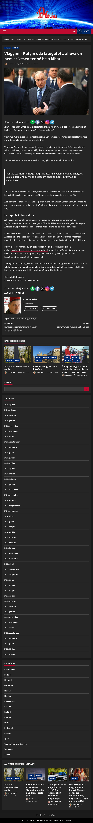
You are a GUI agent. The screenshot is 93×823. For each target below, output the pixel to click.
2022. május (9, 654)
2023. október (10, 564)
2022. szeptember (12, 633)
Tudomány (9, 749)
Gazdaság (68, 360)
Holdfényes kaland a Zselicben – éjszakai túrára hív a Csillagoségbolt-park (35, 790)
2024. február (10, 543)
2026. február (10, 415)
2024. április (9, 532)
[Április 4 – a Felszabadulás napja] (17, 354)
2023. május (9, 590)
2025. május (9, 463)
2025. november (11, 431)
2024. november (11, 495)
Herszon (12, 319)
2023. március (10, 601)
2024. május (9, 527)
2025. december (11, 426)
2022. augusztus (11, 638)
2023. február (10, 606)
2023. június (9, 585)
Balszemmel (9, 669)
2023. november (11, 559)
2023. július (9, 580)
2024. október (10, 500)
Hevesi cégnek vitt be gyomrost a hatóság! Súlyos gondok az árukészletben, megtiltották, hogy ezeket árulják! (78, 792)
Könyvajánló (9, 701)
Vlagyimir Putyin (30, 319)
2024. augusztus (11, 511)
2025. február (10, 479)
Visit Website (31, 308)
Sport (6, 738)
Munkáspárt (41, 815)
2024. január (9, 548)
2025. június (9, 458)
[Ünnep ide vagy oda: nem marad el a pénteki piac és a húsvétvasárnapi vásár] (75, 354)
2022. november (11, 622)
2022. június (9, 649)
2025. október (10, 436)
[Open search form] (74, 31)
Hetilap (7, 691)
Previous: (25, 327)
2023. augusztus (11, 574)
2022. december (11, 617)
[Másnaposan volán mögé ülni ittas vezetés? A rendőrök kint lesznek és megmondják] (57, 774)
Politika (7, 733)
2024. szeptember (12, 505)
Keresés (8, 382)
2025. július (9, 452)
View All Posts (49, 308)
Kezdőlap (52, 815)
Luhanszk (20, 319)
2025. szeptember (12, 442)
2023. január (9, 612)
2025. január (9, 484)
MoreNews (54, 820)
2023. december (11, 553)
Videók (7, 754)
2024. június (9, 521)
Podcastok (8, 728)
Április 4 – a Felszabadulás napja (11, 787)
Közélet (7, 48)
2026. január (9, 420)
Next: (68, 325)
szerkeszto (10, 64)
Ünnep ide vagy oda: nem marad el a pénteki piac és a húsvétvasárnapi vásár (75, 369)
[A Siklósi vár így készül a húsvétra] (46, 354)
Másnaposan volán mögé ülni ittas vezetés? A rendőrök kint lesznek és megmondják (57, 791)
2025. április (9, 468)
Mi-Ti (6, 722)
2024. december (11, 489)
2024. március (10, 537)
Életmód (46, 357)
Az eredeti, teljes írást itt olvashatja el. (21, 280)
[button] (4, 31)
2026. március (10, 410)
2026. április (9, 405)
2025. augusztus (11, 447)
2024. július (9, 516)
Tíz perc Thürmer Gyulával (15, 744)
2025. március (10, 474)
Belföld (9, 360)
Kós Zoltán (9, 372)
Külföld (15, 48)
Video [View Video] (83, 31)
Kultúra (38, 360)
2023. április (9, 596)
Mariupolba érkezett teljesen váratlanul (29, 250)
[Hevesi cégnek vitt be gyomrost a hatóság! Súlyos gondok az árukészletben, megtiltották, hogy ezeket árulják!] (79, 774)
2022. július (9, 643)
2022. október (10, 627)
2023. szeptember (12, 569)
